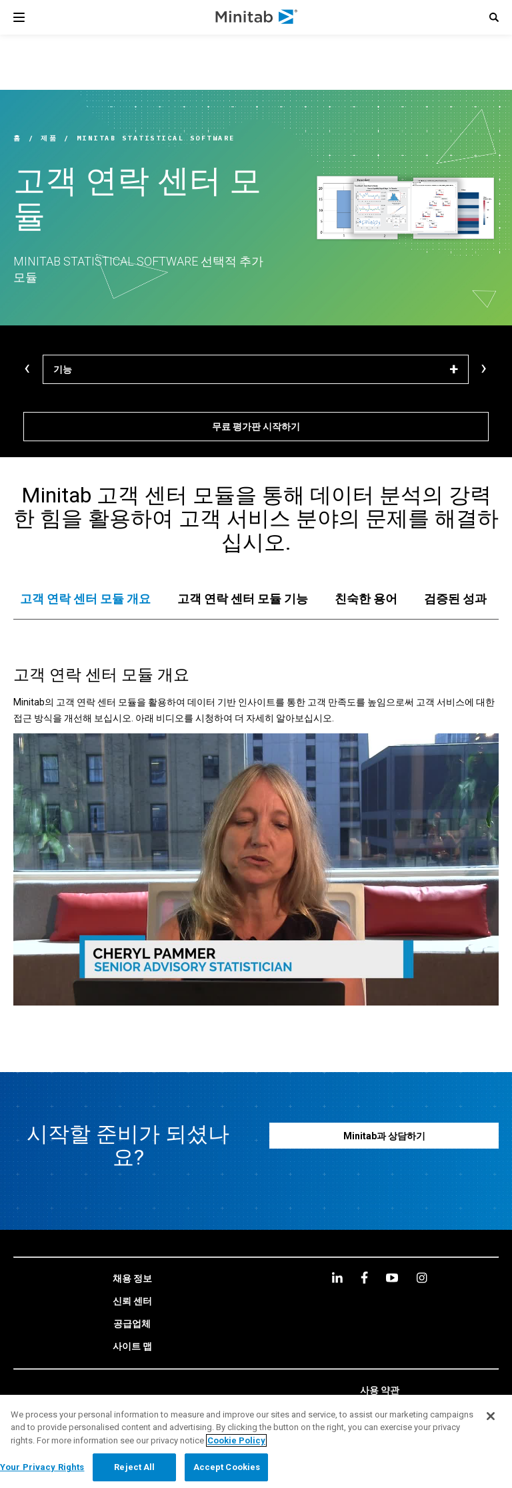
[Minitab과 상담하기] (384, 1136)
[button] (494, 17)
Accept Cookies (227, 1467)
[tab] (85, 599)
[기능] (255, 369)
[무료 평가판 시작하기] (256, 426)
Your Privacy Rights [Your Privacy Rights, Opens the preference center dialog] (42, 1467)
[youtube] (392, 1277)
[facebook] (364, 1277)
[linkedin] (337, 1277)
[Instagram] (421, 1277)
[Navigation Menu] (19, 17)
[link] (132, 1279)
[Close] (490, 1416)
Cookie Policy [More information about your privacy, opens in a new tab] (236, 1440)
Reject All (134, 1467)
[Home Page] (257, 17)
